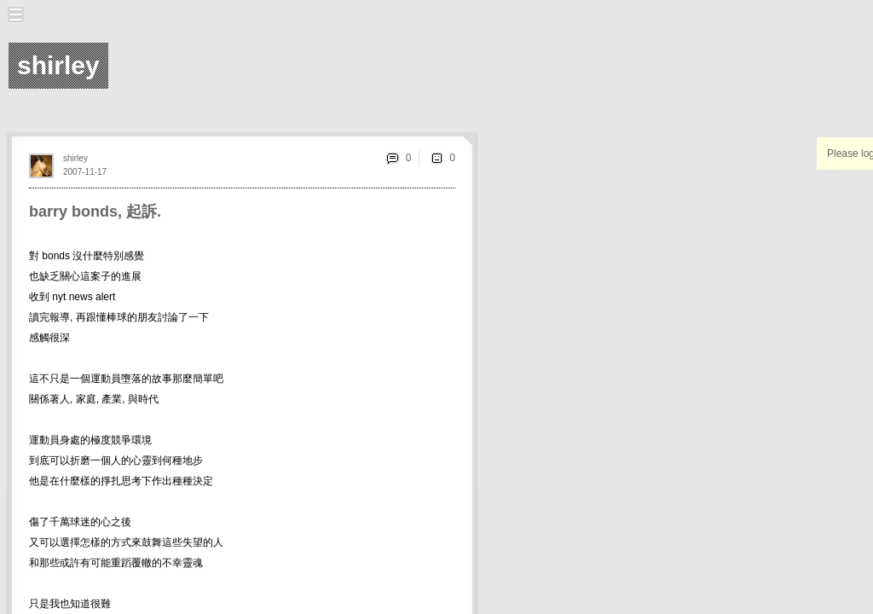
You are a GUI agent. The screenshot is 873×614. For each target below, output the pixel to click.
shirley (75, 158)
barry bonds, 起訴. (95, 211)
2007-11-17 (85, 172)
